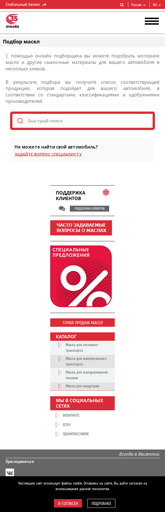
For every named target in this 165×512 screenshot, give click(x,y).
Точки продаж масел (83, 322)
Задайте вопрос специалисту (48, 154)
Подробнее (101, 503)
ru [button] (157, 5)
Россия (138, 5)
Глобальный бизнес (26, 5)
